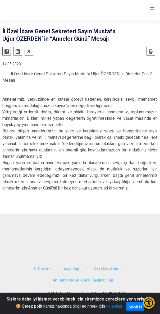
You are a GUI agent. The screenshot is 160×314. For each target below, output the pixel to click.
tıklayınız (114, 306)
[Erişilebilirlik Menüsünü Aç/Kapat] (149, 303)
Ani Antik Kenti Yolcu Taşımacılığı (83, 280)
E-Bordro (42, 269)
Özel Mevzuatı (106, 269)
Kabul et (135, 306)
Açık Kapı (72, 269)
